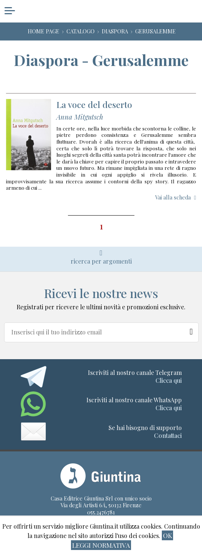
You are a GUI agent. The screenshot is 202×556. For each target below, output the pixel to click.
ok (167, 535)
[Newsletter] (191, 330)
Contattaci (168, 435)
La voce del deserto (94, 104)
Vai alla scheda (173, 197)
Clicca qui (168, 380)
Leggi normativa (101, 545)
